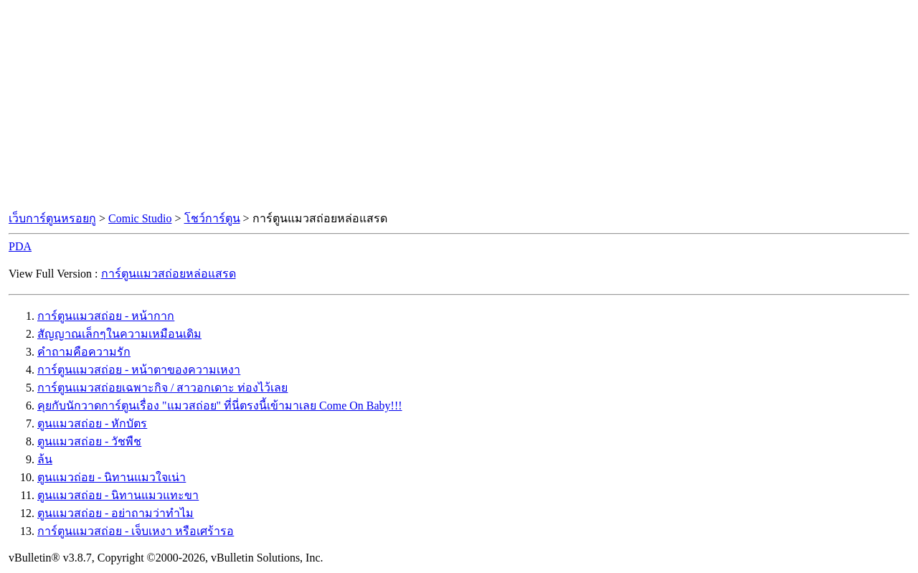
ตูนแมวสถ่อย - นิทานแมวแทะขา (118, 495)
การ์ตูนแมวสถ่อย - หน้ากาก (105, 316)
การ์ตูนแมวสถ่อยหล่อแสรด (168, 273)
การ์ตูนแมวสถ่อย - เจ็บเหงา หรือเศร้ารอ (135, 531)
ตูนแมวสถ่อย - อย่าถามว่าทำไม (115, 513)
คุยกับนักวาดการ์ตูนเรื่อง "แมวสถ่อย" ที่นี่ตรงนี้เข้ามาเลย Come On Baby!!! (219, 405)
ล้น (44, 459)
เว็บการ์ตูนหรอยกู (52, 218)
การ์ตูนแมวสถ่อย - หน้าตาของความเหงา (138, 370)
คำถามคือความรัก (84, 352)
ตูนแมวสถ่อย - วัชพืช (89, 441)
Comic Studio (139, 218)
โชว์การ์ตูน (212, 218)
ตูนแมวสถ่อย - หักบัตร (92, 423)
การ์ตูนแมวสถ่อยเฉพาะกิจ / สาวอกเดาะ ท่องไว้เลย (162, 388)
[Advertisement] (459, 106)
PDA (20, 246)
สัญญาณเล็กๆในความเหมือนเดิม (119, 334)
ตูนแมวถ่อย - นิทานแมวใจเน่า (111, 477)
